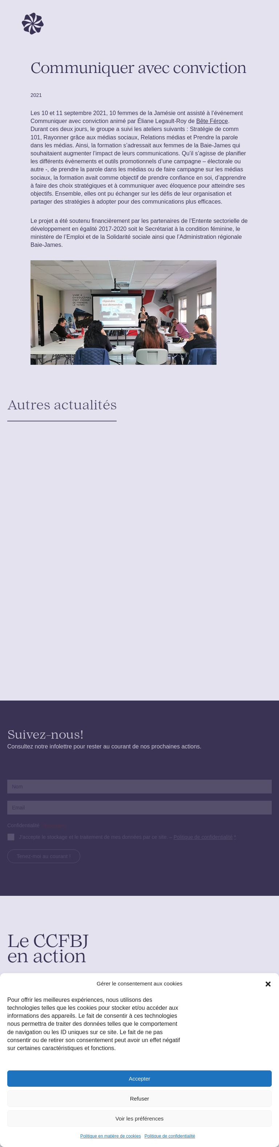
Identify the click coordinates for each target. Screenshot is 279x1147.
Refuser (139, 1098)
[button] (268, 983)
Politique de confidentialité (170, 1136)
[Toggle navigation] (260, 23)
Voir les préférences (140, 1118)
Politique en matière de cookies (110, 1136)
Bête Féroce (212, 121)
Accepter (139, 1078)
